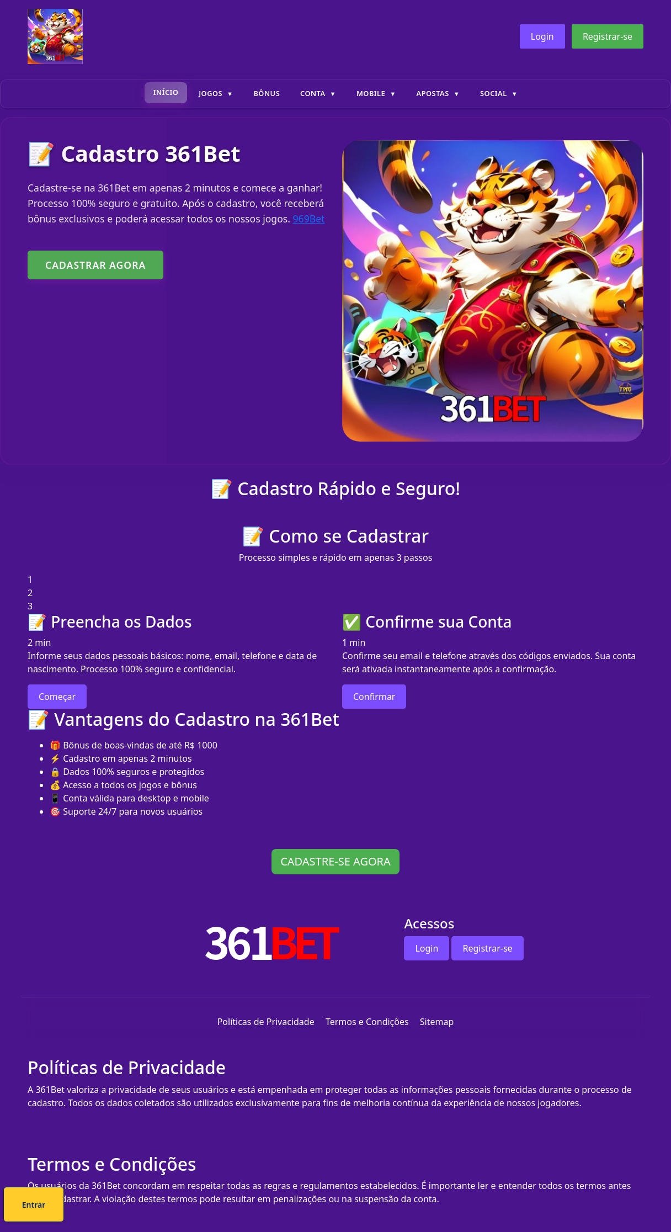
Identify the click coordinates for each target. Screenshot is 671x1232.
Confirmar (374, 697)
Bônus (266, 93)
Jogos (210, 93)
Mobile (370, 93)
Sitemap (437, 1022)
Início (166, 92)
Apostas (433, 93)
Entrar (373, 1206)
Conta (313, 93)
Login (542, 36)
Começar (57, 697)
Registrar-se (607, 36)
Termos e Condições (367, 1022)
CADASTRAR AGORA (95, 265)
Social (493, 93)
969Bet (309, 218)
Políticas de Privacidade (266, 1022)
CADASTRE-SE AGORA (335, 861)
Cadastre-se (302, 1206)
